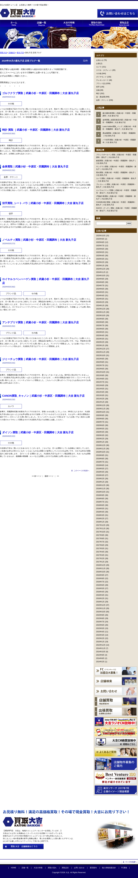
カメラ (98, 67)
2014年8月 (100, 658)
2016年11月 (100, 568)
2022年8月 (100, 362)
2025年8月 (100, 242)
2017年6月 (100, 545)
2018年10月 (100, 492)
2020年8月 (100, 419)
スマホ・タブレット (104, 70)
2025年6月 (100, 249)
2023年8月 (100, 322)
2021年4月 (100, 392)
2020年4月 (100, 432)
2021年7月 (100, 382)
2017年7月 (100, 542)
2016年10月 (100, 572)
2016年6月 (100, 585)
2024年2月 (100, 302)
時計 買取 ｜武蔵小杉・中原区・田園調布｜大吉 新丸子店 (36, 129)
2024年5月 (100, 292)
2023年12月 (100, 309)
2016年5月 (100, 588)
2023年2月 (100, 342)
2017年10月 (100, 532)
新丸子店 (20, 53)
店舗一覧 (24, 868)
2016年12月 (100, 565)
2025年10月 (100, 236)
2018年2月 (100, 519)
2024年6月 (100, 289)
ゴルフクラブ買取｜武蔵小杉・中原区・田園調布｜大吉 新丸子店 (40, 93)
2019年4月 (100, 472)
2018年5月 (100, 509)
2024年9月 (100, 279)
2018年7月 (100, 502)
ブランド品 (100, 83)
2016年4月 (100, 592)
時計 (98, 93)
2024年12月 (100, 269)
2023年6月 (100, 329)
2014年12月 (100, 645)
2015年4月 (100, 632)
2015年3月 (100, 635)
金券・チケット (102, 100)
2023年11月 (100, 312)
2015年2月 (100, 638)
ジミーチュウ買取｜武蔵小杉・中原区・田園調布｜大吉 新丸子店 (40, 359)
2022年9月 (100, 359)
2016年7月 (100, 582)
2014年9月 (100, 655)
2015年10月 (100, 612)
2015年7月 (100, 622)
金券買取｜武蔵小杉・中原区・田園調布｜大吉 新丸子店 (35, 166)
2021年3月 (100, 395)
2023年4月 (100, 335)
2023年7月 (100, 325)
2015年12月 (100, 605)
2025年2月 (100, 262)
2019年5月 (100, 469)
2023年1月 (100, 345)
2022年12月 (100, 349)
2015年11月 (100, 608)
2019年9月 (100, 455)
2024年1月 (100, 305)
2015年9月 (100, 615)
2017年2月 (100, 558)
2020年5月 (100, 429)
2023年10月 (100, 315)
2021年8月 (100, 379)
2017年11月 (100, 528)
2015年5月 (100, 628)
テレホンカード (102, 80)
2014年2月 (100, 662)
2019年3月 (100, 475)
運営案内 (93, 868)
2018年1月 (100, 522)
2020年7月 (100, 422)
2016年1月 (100, 602)
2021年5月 (100, 389)
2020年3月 (100, 435)
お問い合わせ (79, 868)
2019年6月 (100, 465)
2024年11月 (100, 272)
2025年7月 (100, 246)
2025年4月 (100, 256)
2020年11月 (100, 409)
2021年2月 (100, 399)
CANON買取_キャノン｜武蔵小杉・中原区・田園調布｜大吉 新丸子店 (43, 395)
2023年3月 (100, 339)
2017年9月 (100, 535)
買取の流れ (52, 868)
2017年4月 (100, 552)
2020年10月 (100, 412)
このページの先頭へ (81, 471)
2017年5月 (100, 548)
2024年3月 (100, 299)
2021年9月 (100, 375)
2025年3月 (100, 259)
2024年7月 (100, 286)
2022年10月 (100, 355)
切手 (98, 87)
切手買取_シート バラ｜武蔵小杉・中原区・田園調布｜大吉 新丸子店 (43, 203)
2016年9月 (100, 575)
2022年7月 (100, 365)
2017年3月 (100, 555)
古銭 (98, 90)
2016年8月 (100, 578)
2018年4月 (100, 512)
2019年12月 (100, 445)
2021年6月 (100, 385)
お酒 (98, 64)
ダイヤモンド (101, 77)
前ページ (37, 476)
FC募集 (124, 868)
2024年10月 (100, 276)
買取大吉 (3, 53)
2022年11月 (100, 352)
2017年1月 (100, 562)
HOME (13, 868)
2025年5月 (100, 252)
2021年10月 (100, 372)
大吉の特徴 (38, 868)
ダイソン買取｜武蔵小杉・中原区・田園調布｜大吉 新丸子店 (38, 432)
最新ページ (49, 476)
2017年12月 (100, 525)
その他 (98, 74)
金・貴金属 (100, 97)
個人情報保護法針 (109, 868)
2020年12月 (100, 405)
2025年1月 (100, 266)
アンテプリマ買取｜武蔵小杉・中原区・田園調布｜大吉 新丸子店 (40, 322)
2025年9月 (100, 239)
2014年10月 (100, 652)
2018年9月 (100, 495)
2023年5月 (100, 332)
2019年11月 (100, 449)
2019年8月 (100, 459)
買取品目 (65, 868)
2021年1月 (100, 402)
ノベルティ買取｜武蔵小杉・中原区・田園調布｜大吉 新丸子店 (39, 239)
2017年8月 (100, 538)
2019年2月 (100, 479)
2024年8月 (100, 282)
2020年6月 (100, 425)
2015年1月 (100, 642)
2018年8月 (100, 499)
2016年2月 (100, 598)
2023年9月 (100, 319)
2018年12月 (100, 485)
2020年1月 (100, 442)
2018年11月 (100, 489)
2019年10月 (100, 452)
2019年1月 (100, 482)
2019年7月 (100, 462)
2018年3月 (100, 515)
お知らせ (99, 60)
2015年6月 (100, 625)
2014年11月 (100, 648)
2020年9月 (100, 415)
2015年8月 (100, 618)
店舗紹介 (11, 53)
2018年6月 (100, 505)
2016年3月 (100, 595)
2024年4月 (100, 295)
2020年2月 (100, 439)
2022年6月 (100, 369)
